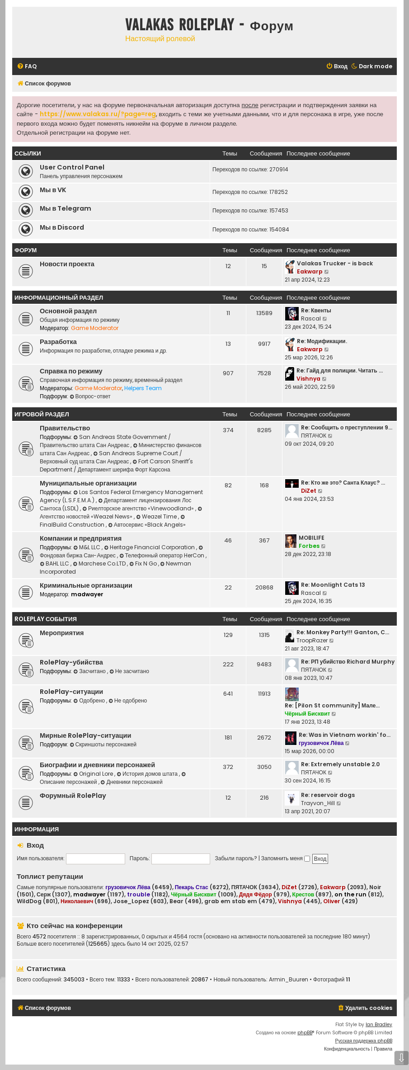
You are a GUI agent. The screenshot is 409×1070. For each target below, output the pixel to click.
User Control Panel (72, 167)
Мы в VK (53, 189)
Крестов (303, 894)
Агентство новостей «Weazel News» (121, 513)
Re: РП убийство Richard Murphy (348, 661)
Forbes (309, 546)
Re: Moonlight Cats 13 (333, 585)
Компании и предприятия (81, 538)
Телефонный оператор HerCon (162, 555)
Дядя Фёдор (255, 894)
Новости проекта (67, 264)
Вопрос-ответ (90, 396)
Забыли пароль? (236, 858)
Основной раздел (68, 311)
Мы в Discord (62, 227)
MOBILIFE (311, 538)
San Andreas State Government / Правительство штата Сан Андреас (105, 441)
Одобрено (89, 700)
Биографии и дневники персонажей (97, 764)
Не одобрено (127, 700)
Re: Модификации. (322, 341)
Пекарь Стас (191, 887)
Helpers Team (143, 388)
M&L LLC (87, 547)
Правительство (65, 428)
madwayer (87, 594)
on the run (350, 894)
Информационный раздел (58, 297)
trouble (138, 894)
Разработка (58, 341)
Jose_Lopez (131, 901)
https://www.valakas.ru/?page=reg (98, 114)
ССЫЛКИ (27, 153)
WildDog (29, 901)
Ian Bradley (379, 1024)
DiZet (308, 491)
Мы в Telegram (65, 208)
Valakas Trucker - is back (335, 263)
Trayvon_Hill (318, 803)
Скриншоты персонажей (103, 744)
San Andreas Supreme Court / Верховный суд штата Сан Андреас (111, 457)
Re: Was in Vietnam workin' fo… (344, 735)
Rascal (311, 318)
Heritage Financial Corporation (150, 547)
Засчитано (90, 671)
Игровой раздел (41, 414)
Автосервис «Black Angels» (147, 524)
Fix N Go (143, 563)
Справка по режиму (71, 371)
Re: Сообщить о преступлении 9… (346, 427)
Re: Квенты (316, 310)
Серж (44, 894)
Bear (176, 901)
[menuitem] (27, 67)
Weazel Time (157, 516)
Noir (375, 887)
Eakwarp (310, 271)
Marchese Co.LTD (100, 563)
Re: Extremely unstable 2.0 (340, 764)
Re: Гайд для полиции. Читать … (339, 370)
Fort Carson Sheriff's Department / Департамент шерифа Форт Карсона (116, 465)
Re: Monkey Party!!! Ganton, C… (342, 632)
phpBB (304, 1032)
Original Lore (93, 774)
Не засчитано (129, 671)
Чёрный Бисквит (307, 713)
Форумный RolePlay (73, 795)
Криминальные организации (86, 585)
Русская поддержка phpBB (363, 1040)
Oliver (331, 901)
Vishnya (308, 378)
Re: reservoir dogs (328, 795)
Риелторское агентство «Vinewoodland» (138, 508)
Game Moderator (94, 328)
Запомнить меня (285, 858)
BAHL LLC (55, 563)
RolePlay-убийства (71, 662)
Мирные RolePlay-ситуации (85, 735)
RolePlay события (45, 619)
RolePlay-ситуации (71, 691)
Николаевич (77, 901)
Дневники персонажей (132, 782)
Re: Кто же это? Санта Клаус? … (343, 482)
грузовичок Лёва (321, 743)
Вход (35, 845)
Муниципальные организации (88, 483)
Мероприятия (62, 632)
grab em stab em (230, 901)
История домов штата (148, 774)
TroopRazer (312, 640)
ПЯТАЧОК (313, 435)
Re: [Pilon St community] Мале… (332, 705)
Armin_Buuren (288, 979)
